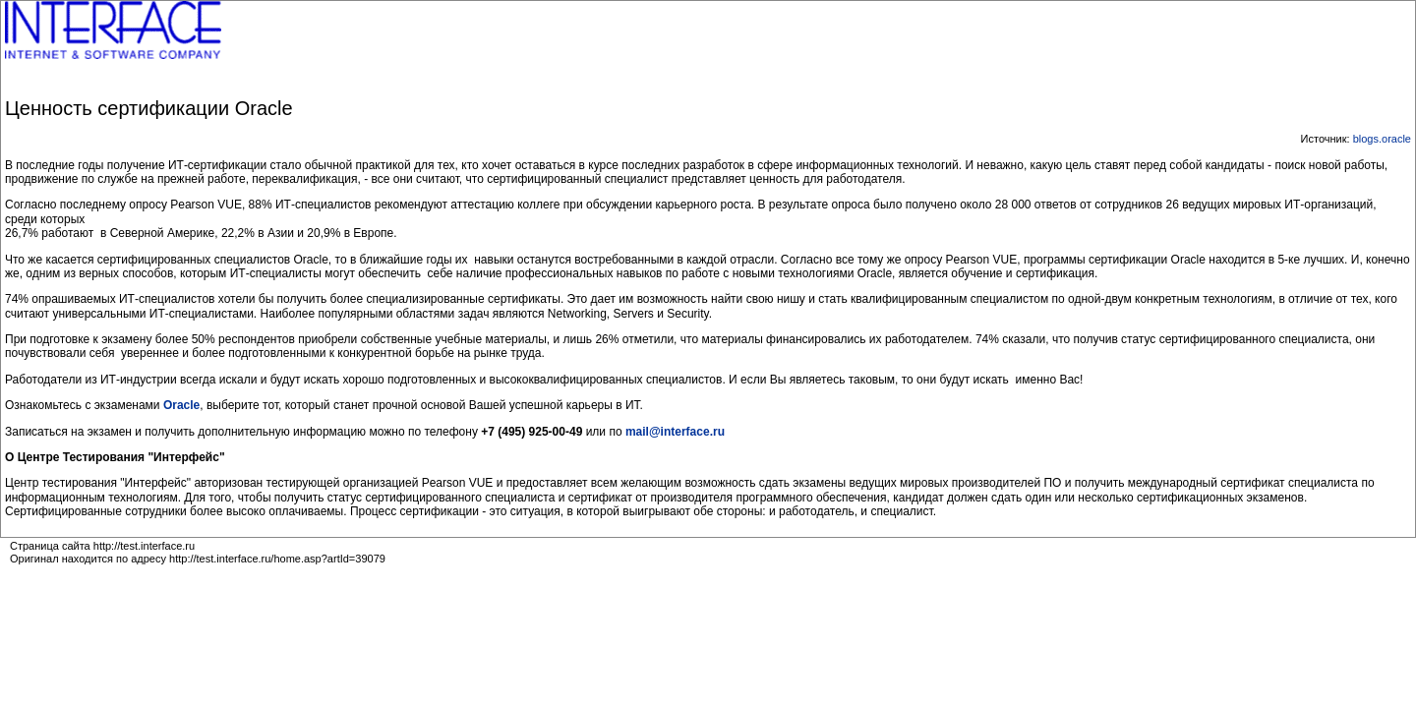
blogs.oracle (1382, 139)
